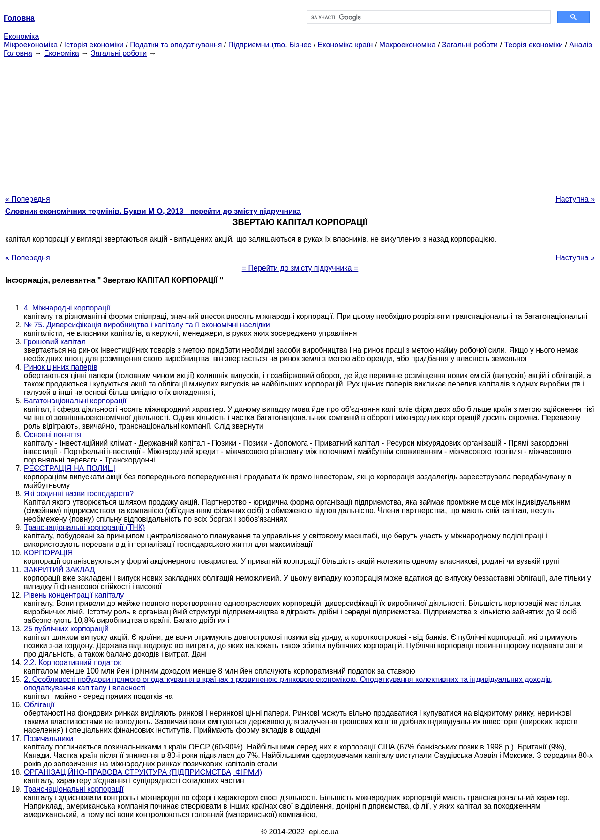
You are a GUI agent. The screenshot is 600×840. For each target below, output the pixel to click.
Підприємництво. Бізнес (270, 45)
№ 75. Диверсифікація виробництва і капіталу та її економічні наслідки (147, 325)
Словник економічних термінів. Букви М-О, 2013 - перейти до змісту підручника (153, 211)
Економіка (21, 36)
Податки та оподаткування (176, 45)
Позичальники (48, 738)
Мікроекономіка (31, 45)
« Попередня (27, 199)
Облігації (39, 705)
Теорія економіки (533, 45)
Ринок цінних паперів (61, 367)
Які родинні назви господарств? (79, 494)
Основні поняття (52, 435)
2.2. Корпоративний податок (72, 662)
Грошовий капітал (55, 342)
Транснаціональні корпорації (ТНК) (84, 527)
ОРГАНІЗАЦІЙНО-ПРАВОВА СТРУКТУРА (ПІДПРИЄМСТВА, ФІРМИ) (143, 772)
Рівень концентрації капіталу (74, 595)
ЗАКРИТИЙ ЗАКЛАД (59, 570)
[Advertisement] (300, 123)
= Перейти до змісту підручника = (300, 268)
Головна (18, 53)
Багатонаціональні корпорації (75, 401)
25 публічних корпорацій (66, 629)
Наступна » (575, 199)
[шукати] (427, 17)
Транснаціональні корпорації (74, 789)
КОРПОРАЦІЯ (48, 553)
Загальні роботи (470, 45)
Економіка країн (345, 45)
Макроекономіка (407, 45)
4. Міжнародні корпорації (67, 308)
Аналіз (580, 45)
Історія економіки (94, 45)
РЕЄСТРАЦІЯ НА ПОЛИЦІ (69, 468)
